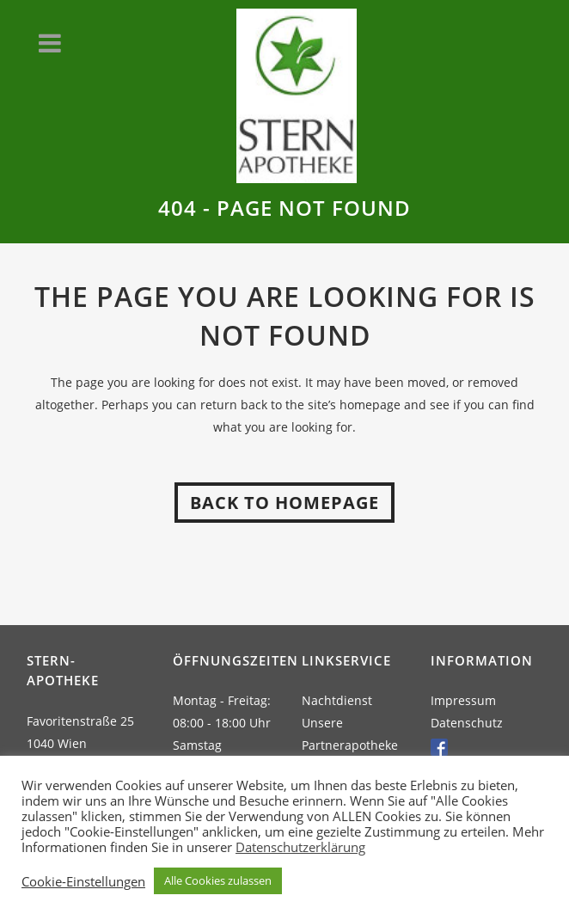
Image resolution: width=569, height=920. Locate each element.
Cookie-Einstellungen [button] (83, 881)
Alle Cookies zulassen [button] (218, 880)
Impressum (463, 700)
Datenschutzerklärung (300, 847)
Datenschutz (467, 723)
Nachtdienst (337, 700)
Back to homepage (284, 502)
